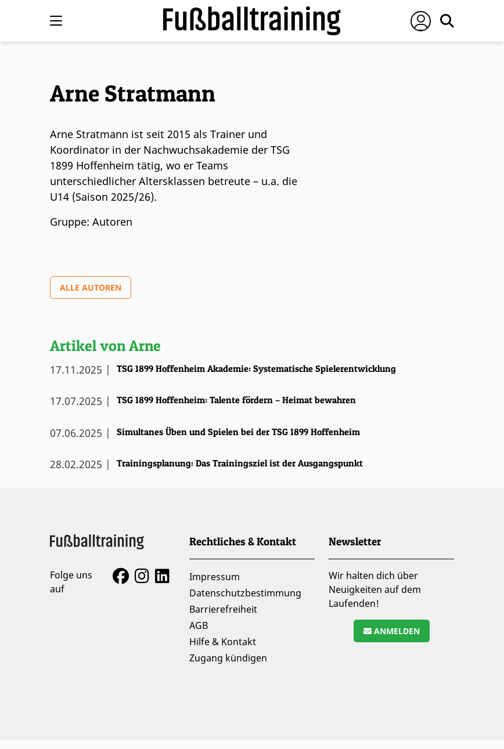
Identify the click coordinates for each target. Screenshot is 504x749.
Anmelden (391, 630)
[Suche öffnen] (447, 21)
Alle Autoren (90, 287)
